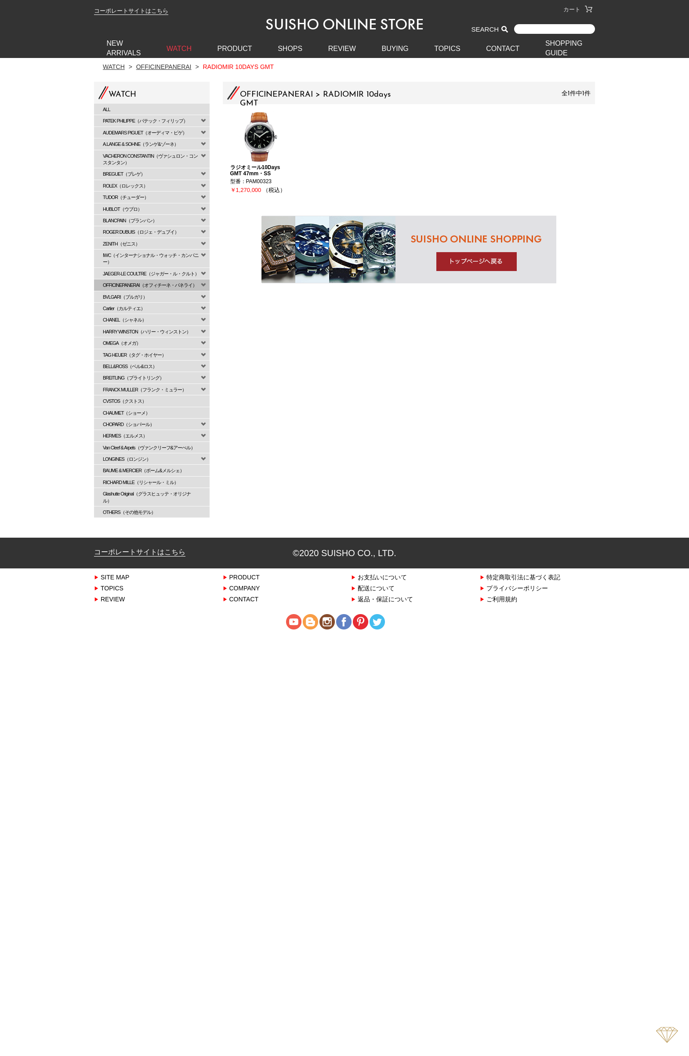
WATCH (179, 48)
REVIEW (342, 48)
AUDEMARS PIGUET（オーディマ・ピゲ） (145, 132)
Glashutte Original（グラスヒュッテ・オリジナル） (147, 497)
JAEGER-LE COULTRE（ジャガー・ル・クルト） (151, 273)
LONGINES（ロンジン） (127, 458)
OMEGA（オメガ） (122, 342)
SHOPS (290, 48)
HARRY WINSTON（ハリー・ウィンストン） (147, 331)
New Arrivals (124, 48)
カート (577, 9)
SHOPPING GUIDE (563, 48)
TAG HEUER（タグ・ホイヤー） (134, 354)
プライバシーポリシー (517, 588)
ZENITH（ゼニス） (121, 243)
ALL (106, 109)
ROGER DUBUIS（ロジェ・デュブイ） (141, 231)
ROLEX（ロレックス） (125, 185)
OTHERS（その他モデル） (129, 512)
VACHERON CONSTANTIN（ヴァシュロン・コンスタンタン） (150, 159)
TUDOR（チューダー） (126, 197)
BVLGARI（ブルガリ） (125, 296)
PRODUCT (235, 48)
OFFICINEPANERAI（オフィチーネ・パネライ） (150, 284)
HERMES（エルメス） (125, 435)
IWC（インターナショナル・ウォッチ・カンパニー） (151, 258)
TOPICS (447, 48)
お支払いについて (382, 577)
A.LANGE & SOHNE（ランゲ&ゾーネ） (140, 143)
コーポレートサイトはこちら (131, 10)
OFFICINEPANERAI (164, 66)
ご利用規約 (501, 599)
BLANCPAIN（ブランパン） (130, 220)
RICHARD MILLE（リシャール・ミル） (140, 482)
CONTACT (502, 48)
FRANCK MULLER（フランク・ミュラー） (144, 389)
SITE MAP (115, 577)
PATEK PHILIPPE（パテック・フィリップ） (145, 120)
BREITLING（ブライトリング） (133, 377)
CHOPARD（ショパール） (128, 424)
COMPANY (244, 588)
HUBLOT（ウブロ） (122, 208)
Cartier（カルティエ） (124, 308)
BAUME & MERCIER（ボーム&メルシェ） (143, 470)
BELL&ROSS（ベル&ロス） (130, 366)
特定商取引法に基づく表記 (523, 577)
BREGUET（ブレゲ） (124, 173)
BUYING (394, 48)
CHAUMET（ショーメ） (126, 412)
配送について (376, 588)
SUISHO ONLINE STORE (344, 24)
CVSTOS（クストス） (124, 400)
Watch (114, 66)
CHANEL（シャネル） (124, 319)
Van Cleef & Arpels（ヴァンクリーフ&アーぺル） (149, 447)
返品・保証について (385, 599)
